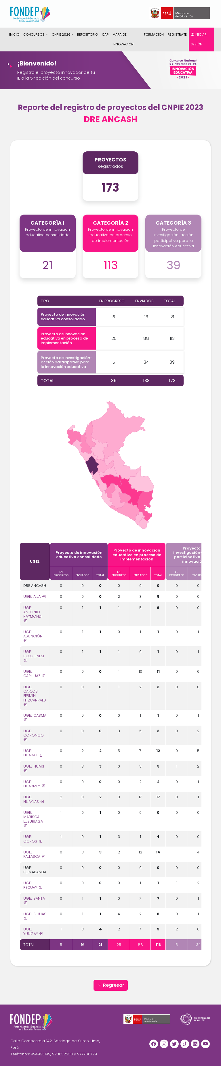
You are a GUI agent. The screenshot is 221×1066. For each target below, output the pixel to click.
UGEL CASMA (34, 717)
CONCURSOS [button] (34, 34)
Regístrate (177, 34)
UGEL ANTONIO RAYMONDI (32, 614)
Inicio (14, 34)
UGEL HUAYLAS (33, 799)
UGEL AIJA (34, 596)
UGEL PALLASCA (34, 854)
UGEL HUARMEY (34, 784)
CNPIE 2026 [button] (61, 34)
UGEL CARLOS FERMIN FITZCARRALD (34, 696)
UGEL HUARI (33, 768)
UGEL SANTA (34, 900)
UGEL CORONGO (33, 735)
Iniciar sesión (199, 39)
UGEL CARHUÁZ (34, 673)
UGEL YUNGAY (33, 931)
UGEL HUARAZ (32, 752)
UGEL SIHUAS (34, 916)
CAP (105, 34)
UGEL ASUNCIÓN (33, 636)
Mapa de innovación (123, 39)
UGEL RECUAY (32, 885)
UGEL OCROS (32, 838)
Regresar (110, 985)
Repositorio (87, 34)
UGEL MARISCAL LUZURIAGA (33, 819)
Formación (154, 34)
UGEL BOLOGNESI (33, 656)
